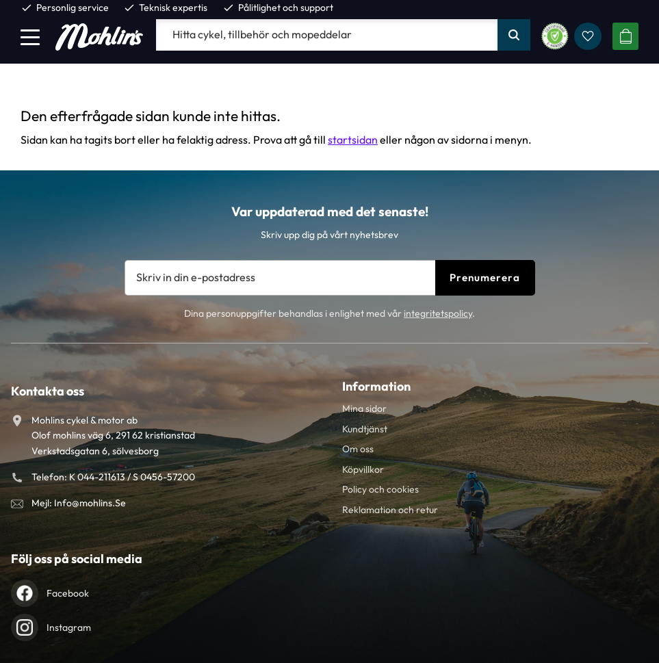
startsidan (353, 139)
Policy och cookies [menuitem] (380, 489)
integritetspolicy (438, 313)
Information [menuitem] (376, 386)
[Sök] (514, 35)
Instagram (69, 627)
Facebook (68, 593)
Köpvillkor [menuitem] (363, 469)
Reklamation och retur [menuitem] (390, 510)
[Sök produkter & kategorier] (327, 35)
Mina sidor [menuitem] (364, 408)
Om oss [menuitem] (358, 449)
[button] (30, 37)
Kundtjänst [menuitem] (364, 429)
